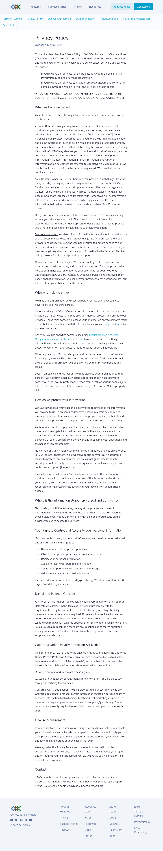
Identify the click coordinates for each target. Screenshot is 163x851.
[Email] (11, 820)
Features (36, 6)
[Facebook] (21, 820)
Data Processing (85, 18)
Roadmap (90, 823)
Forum (88, 817)
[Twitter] (16, 820)
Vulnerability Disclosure (136, 18)
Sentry (80, 339)
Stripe (107, 324)
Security (114, 823)
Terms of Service (12, 18)
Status (88, 835)
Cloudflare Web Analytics (103, 334)
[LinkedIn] (26, 820)
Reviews (64, 829)
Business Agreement (59, 18)
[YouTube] (30, 820)
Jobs (112, 835)
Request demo (121, 6)
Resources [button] (95, 6)
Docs (88, 811)
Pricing (78, 6)
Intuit (120, 324)
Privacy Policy (35, 18)
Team (112, 811)
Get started (143, 6)
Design (113, 817)
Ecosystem (115, 829)
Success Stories (57, 6)
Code (88, 829)
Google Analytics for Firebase (52, 339)
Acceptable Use (109, 18)
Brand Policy (9, 25)
